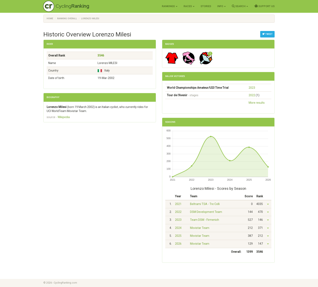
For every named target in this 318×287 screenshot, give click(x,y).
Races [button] (189, 6)
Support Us (264, 6)
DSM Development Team (206, 211)
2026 (178, 243)
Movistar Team (199, 227)
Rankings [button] (169, 6)
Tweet (267, 34)
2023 (252, 87)
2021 (178, 204)
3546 (101, 55)
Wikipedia (64, 117)
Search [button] (240, 6)
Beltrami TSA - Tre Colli (205, 204)
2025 (178, 235)
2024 (178, 227)
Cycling (72, 6)
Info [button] (221, 6)
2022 (252, 95)
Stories (206, 6)
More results (257, 102)
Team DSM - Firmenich (204, 219)
